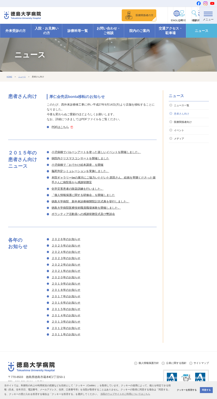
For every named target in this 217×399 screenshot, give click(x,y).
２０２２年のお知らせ (66, 264)
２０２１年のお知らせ (66, 271)
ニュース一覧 (183, 105)
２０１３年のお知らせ (66, 321)
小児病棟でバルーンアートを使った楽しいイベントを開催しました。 (96, 152)
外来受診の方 (15, 31)
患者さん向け (183, 115)
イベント (180, 133)
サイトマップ (200, 363)
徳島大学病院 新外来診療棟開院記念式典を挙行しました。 (90, 201)
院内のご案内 (139, 31)
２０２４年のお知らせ (66, 252)
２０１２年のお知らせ (66, 328)
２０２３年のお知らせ (66, 258)
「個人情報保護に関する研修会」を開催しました (83, 195)
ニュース (201, 31)
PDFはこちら (60, 127)
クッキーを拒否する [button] (187, 390)
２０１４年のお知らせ (66, 315)
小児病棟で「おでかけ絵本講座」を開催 (77, 165)
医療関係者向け (184, 124)
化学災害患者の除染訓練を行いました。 (77, 189)
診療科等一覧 (77, 31)
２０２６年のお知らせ (66, 239)
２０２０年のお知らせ (66, 277)
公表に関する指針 (172, 363)
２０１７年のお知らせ (66, 296)
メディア (180, 142)
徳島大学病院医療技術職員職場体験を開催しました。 (86, 208)
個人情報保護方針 (142, 363)
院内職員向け (189, 20)
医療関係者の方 (107, 15)
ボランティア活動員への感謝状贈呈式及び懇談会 (83, 214)
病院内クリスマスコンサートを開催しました (80, 158)
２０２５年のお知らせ (66, 245)
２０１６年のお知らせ (66, 302)
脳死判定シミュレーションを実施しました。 (80, 171)
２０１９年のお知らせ (66, 283)
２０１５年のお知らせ (66, 309)
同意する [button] (206, 390)
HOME (10, 77)
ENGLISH (152, 20)
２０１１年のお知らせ (66, 334)
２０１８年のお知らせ (66, 290)
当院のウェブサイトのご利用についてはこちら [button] (125, 394)
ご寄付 (133, 20)
